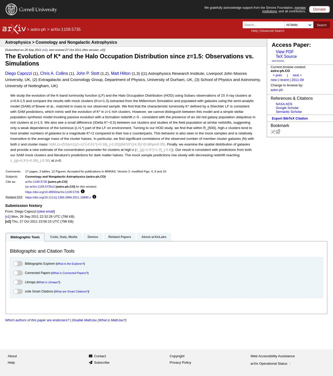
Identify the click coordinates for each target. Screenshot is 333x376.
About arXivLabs (153, 237)
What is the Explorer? (70, 263)
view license (278, 61)
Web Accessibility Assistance (273, 356)
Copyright (177, 356)
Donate (319, 9)
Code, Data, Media (63, 237)
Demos (92, 237)
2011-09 (298, 80)
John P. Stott (87, 73)
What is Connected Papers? (69, 272)
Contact (100, 356)
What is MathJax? (112, 320)
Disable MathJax (84, 320)
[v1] (8, 216)
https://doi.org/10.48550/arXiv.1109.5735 (52, 192)
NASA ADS (284, 104)
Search (322, 25)
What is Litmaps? (48, 282)
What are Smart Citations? (71, 291)
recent (284, 80)
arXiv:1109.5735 (36, 181)
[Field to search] (298, 24)
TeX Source (286, 56)
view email (46, 211)
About (12, 356)
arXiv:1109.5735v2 (42, 186)
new (274, 80)
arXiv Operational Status (271, 363)
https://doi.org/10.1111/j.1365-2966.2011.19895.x (58, 197)
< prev (277, 75)
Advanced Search (272, 31)
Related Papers (119, 237)
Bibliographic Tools (25, 237)
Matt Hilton (120, 73)
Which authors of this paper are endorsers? (37, 320)
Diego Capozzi (18, 73)
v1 (44, 49)
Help (254, 31)
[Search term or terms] (265, 24)
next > (297, 75)
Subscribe (101, 362)
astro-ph (38, 29)
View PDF (285, 52)
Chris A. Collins (54, 73)
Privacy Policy (180, 362)
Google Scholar (287, 108)
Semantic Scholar (289, 112)
